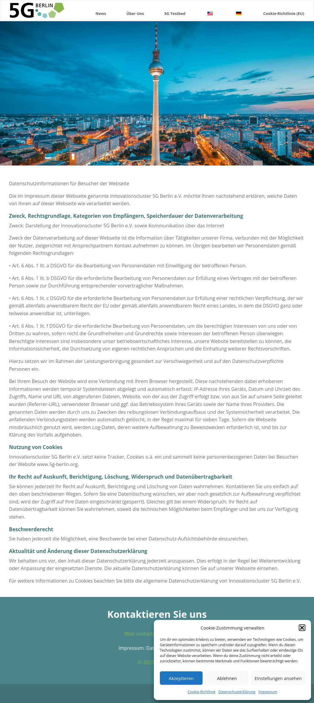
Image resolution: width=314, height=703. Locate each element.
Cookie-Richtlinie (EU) (283, 13)
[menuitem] (101, 10)
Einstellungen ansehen (278, 678)
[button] (302, 628)
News (101, 13)
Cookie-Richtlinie (201, 691)
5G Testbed (175, 13)
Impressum (267, 691)
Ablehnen (227, 678)
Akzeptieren (181, 678)
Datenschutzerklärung (236, 691)
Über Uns (135, 13)
